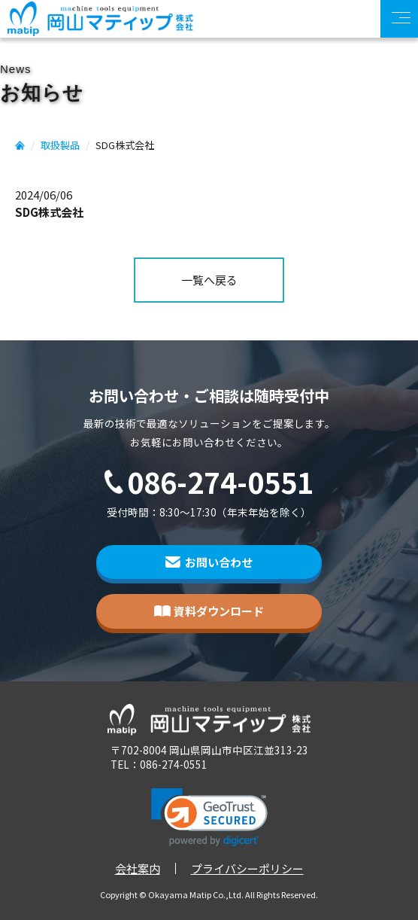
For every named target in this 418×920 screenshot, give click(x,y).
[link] (209, 817)
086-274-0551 (220, 482)
